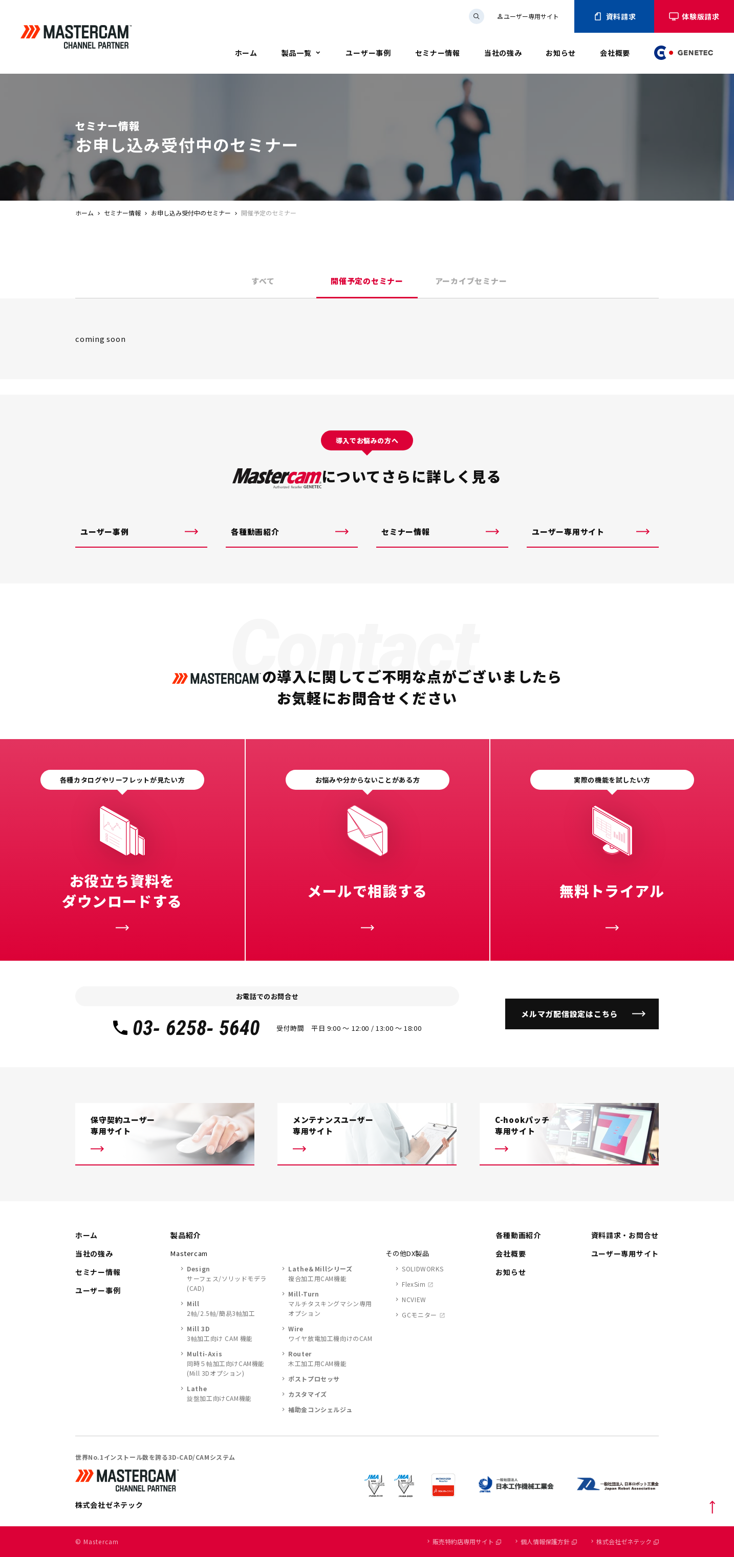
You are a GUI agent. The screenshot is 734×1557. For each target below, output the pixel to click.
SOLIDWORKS (422, 1268)
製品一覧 (297, 53)
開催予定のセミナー (367, 280)
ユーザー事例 (368, 53)
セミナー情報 (437, 53)
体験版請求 (694, 16)
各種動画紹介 (255, 531)
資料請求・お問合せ (625, 1235)
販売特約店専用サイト (467, 1541)
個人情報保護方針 (549, 1541)
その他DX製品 (407, 1253)
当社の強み (503, 53)
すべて (262, 280)
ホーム (246, 53)
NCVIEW (414, 1299)
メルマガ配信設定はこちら (569, 1013)
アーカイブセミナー (471, 280)
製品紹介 (185, 1235)
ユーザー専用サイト (527, 16)
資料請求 (614, 16)
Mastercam (189, 1253)
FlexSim (413, 1284)
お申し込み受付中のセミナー (191, 212)
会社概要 (615, 53)
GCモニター (419, 1314)
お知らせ (561, 53)
